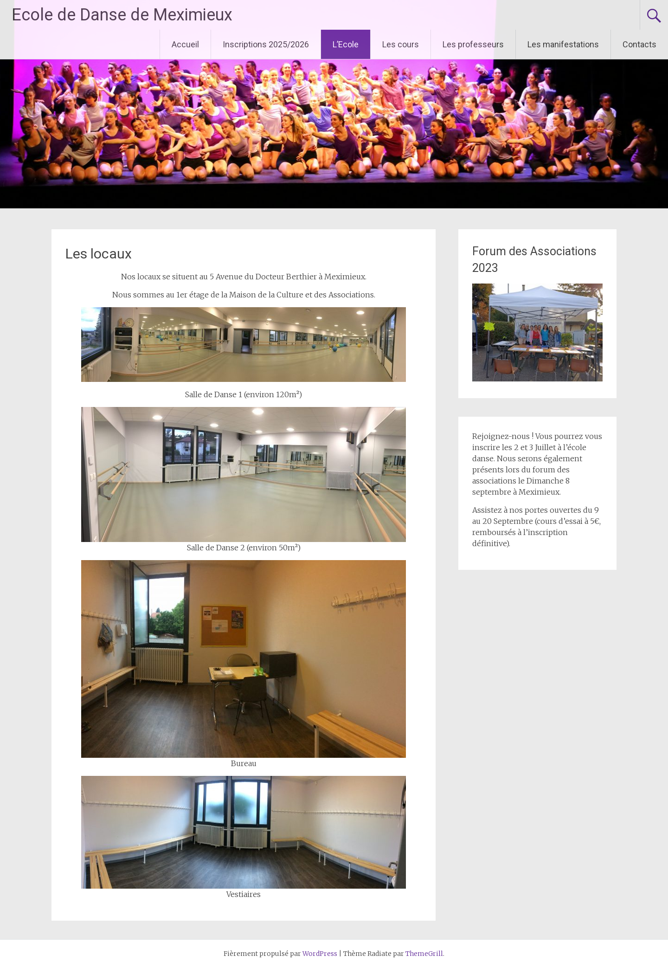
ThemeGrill (424, 953)
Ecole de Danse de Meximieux (122, 15)
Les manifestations (563, 44)
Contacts (639, 44)
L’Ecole (346, 44)
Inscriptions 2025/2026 (266, 44)
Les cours (400, 44)
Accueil (185, 44)
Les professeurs (473, 44)
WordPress (319, 953)
